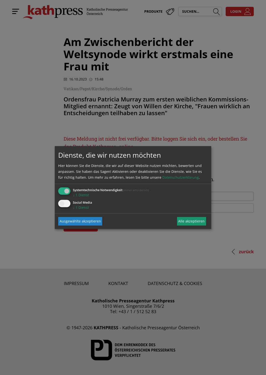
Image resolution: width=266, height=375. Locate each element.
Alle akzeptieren (191, 221)
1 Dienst (81, 194)
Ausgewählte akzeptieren (80, 221)
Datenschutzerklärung (180, 177)
